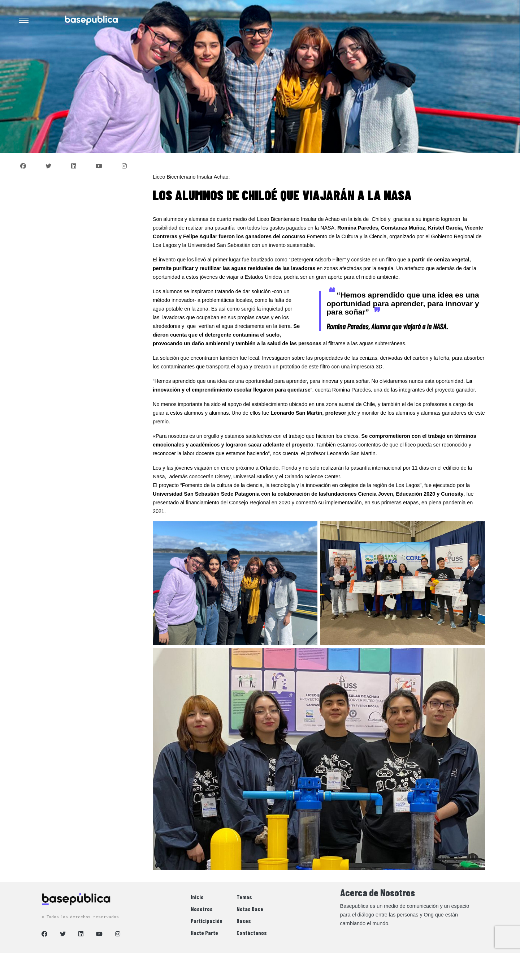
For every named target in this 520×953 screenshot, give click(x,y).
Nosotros (202, 909)
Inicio (197, 897)
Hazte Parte (204, 933)
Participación (206, 921)
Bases (244, 921)
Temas (244, 897)
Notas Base (250, 909)
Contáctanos (252, 933)
